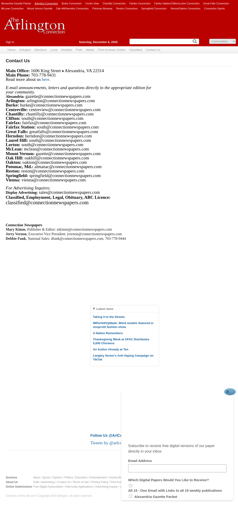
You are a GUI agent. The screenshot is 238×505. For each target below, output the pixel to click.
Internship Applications (79, 486)
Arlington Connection (46, 3)
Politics (68, 477)
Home (12, 50)
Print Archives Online (111, 50)
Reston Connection (127, 8)
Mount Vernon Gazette (39, 8)
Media (90, 50)
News (36, 477)
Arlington (25, 50)
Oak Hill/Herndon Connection (72, 8)
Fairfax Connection (139, 3)
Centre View (92, 3)
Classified (135, 50)
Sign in (10, 42)
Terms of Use (81, 482)
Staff (36, 482)
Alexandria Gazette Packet (16, 3)
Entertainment (98, 477)
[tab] (125, 308)
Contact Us (153, 50)
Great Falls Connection (216, 3)
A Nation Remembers (108, 333)
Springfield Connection (154, 8)
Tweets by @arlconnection (114, 442)
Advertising (47, 482)
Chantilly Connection (114, 3)
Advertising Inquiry (106, 486)
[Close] (230, 391)
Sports (46, 477)
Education (81, 477)
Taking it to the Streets (109, 317)
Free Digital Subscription (48, 486)
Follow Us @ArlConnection (114, 435)
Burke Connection (71, 3)
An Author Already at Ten (110, 349)
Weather (66, 50)
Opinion (57, 477)
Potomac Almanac (102, 8)
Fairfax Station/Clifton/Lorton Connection (177, 3)
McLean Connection (12, 8)
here (45, 79)
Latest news (104, 309)
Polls (79, 50)
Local (53, 50)
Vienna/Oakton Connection (185, 8)
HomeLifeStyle (118, 477)
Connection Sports (214, 8)
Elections (41, 50)
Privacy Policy (99, 482)
